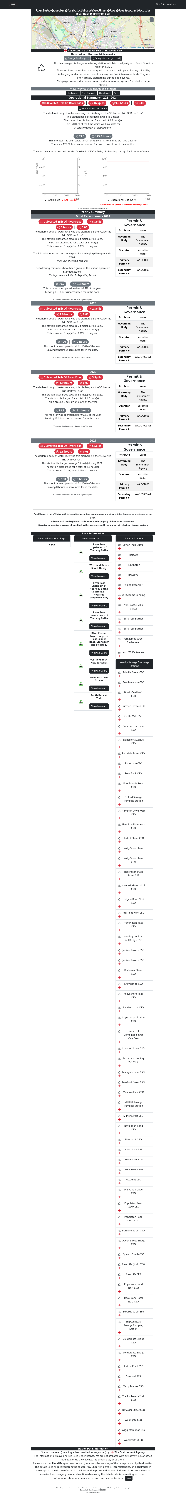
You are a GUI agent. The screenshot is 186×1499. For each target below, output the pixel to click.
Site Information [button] (165, 4)
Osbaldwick (105, 93)
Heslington (72, 93)
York (116, 93)
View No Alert (99, 558)
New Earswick (89, 93)
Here (128, 1478)
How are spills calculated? (93, 108)
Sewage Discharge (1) (77, 58)
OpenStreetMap (137, 48)
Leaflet (124, 48)
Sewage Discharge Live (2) (106, 58)
